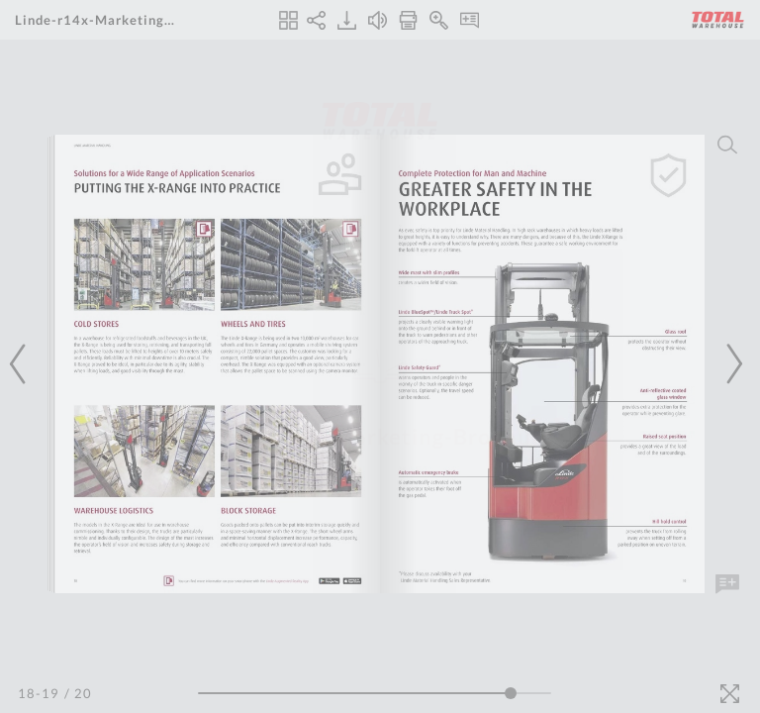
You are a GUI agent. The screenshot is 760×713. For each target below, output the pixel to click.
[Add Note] (727, 584)
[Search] (727, 144)
